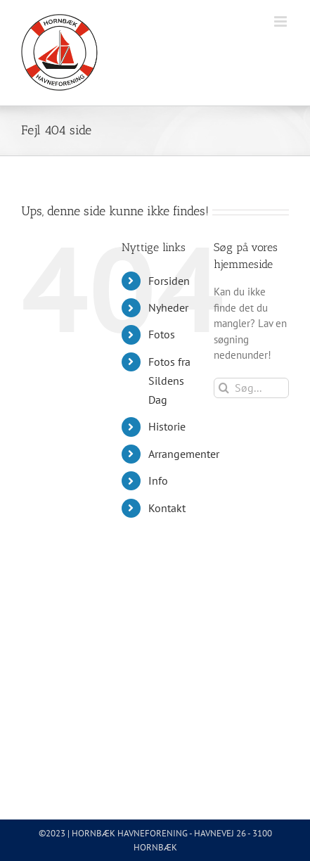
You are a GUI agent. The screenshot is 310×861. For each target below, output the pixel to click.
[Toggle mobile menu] (281, 21)
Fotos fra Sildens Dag (169, 381)
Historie (167, 426)
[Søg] (224, 388)
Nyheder (168, 307)
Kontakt (167, 508)
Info (158, 480)
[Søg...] (251, 388)
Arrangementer (183, 454)
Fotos (161, 334)
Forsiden (169, 281)
